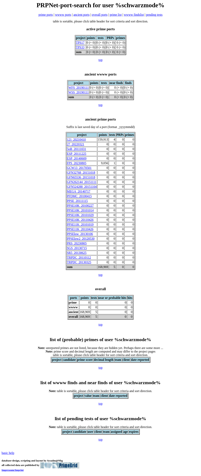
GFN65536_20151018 (81, 177)
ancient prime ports (100, 119)
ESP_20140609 (77, 158)
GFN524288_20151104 (82, 186)
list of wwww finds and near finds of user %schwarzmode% (100, 382)
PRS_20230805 (77, 243)
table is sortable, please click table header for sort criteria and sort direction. (100, 391)
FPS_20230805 (76, 163)
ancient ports (81, 14)
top (100, 60)
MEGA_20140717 (78, 191)
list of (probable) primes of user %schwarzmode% (100, 339)
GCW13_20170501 (79, 167)
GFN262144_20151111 (81, 182)
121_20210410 (76, 139)
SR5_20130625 (77, 252)
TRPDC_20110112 (79, 257)
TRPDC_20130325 (79, 262)
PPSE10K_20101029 (80, 215)
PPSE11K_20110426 (80, 229)
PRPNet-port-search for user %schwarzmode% (100, 5)
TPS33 (80, 47)
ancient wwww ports (100, 74)
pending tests (154, 14)
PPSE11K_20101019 (80, 224)
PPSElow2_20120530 (80, 238)
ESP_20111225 (76, 153)
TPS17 (80, 42)
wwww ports (63, 14)
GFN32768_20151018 (81, 172)
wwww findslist (134, 14)
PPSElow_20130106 (80, 234)
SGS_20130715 (77, 248)
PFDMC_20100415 (79, 196)
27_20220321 (75, 144)
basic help (8, 453)
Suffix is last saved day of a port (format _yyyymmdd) (100, 127)
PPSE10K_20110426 (80, 219)
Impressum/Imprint (13, 470)
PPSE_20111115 (77, 201)
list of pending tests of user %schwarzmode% (100, 418)
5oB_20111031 (76, 149)
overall (100, 289)
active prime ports (100, 29)
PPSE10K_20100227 (80, 205)
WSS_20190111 (78, 92)
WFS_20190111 (78, 87)
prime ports (45, 14)
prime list (116, 14)
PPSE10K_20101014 (80, 210)
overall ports (99, 14)
